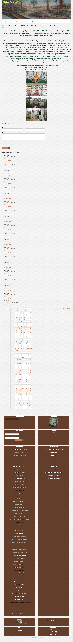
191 (16, 384)
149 (26, 365)
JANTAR (19, 548)
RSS (41, 638)
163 (23, 371)
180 (30, 378)
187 (20, 382)
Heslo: (19, 437)
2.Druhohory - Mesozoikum (19, 479)
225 (30, 398)
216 (17, 396)
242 (20, 407)
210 (30, 391)
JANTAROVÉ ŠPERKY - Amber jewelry (19, 556)
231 (16, 402)
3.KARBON (53, 459)
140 (30, 360)
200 (30, 387)
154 (26, 367)
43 (24, 322)
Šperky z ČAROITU (19, 606)
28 (16, 318)
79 (24, 336)
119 (26, 351)
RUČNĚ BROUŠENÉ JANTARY (19, 551)
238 (23, 404)
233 (23, 402)
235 (30, 402)
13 (25, 311)
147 (20, 365)
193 (23, 384)
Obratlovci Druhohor (19, 485)
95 (19, 342)
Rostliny (19, 500)
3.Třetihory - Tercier (19, 494)
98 (27, 342)
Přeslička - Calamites (19, 465)
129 (26, 356)
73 (24, 334)
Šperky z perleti (19, 612)
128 (23, 356)
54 (22, 327)
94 (16, 342)
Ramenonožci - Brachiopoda (19, 488)
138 (23, 360)
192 (20, 384)
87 (30, 338)
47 (19, 325)
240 (30, 404)
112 (21, 349)
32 (27, 318)
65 (19, 331)
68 (27, 331)
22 (16, 316)
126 (17, 356)
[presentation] (36, 145)
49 (24, 325)
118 (23, 351)
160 (30, 369)
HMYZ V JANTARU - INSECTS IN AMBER (53, 474)
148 (23, 365)
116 (17, 351)
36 (22, 320)
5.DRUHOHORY (53, 465)
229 (27, 400)
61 (24, 329)
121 (16, 353)
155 (30, 367)
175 (29, 376)
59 (19, 329)
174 (26, 376)
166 (17, 373)
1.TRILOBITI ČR (53, 453)
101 (20, 345)
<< (47, 621)
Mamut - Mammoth (19, 514)
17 (19, 314)
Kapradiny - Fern (19, 453)
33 (30, 318)
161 (16, 371)
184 (26, 380)
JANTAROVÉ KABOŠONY (19, 559)
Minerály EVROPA (19, 597)
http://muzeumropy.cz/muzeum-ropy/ (36, 69)
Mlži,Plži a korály (19, 497)
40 (16, 322)
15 (31, 311)
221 (16, 398)
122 (20, 353)
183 (23, 380)
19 (24, 314)
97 (24, 342)
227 (20, 400)
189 (26, 382)
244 (27, 407)
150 (30, 365)
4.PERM (53, 462)
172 (20, 376)
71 (19, 334)
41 (19, 322)
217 (20, 396)
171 (17, 376)
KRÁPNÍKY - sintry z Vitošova (19, 594)
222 (20, 398)
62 (27, 329)
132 (20, 358)
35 (19, 320)
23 (19, 316)
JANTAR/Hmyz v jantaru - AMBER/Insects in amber (19, 544)
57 (30, 327)
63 (30, 329)
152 (20, 367)
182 (20, 380)
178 (23, 378)
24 (22, 316)
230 (30, 400)
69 (30, 331)
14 (28, 311)
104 (30, 345)
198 (23, 387)
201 (16, 389)
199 (26, 387)
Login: (19, 434)
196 (17, 387)
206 (16, 391)
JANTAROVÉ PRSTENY (19, 577)
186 (17, 382)
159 (26, 369)
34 (16, 320)
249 (27, 409)
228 (23, 400)
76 (16, 336)
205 (30, 389)
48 (22, 325)
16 (16, 314)
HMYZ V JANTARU (19, 535)
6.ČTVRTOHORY (54, 468)
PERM (19, 459)
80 (27, 336)
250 (30, 409)
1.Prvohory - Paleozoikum (19, 468)
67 (24, 331)
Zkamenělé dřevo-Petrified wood (19, 615)
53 (19, 327)
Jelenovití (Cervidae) (19, 508)
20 (27, 314)
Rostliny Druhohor (19, 491)
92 (27, 340)
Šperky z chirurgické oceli (19, 609)
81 (30, 336)
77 (19, 336)
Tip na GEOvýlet (11, 21)
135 (30, 358)
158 (23, 369)
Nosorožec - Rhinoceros (19, 517)
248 (23, 409)
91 (24, 340)
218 (23, 396)
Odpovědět (8, 161)
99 (30, 342)
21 (30, 314)
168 (23, 373)
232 (20, 402)
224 (27, 398)
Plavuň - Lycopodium (19, 462)
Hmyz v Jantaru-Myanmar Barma (19, 540)
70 (16, 334)
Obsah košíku (53, 436)
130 (30, 356)
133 (23, 358)
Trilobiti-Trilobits (19, 476)
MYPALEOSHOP (10, 2)
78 (21, 336)
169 (26, 373)
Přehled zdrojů (19, 631)
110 (15, 349)
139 (26, 360)
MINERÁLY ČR (19, 588)
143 (23, 362)
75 (30, 334)
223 (23, 398)
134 (26, 358)
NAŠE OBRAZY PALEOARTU (53, 479)
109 (30, 347)
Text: (3, 132)
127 (20, 356)
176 (17, 378)
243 (23, 407)
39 (30, 320)
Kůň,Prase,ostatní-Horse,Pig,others (19, 511)
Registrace (19, 443)
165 (30, 371)
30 (22, 318)
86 (27, 338)
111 (18, 349)
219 (26, 396)
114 (28, 349)
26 (27, 316)
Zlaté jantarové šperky (19, 580)
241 (16, 407)
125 (30, 353)
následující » (66, 309)
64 (16, 331)
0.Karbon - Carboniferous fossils (19, 450)
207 (20, 391)
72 (21, 334)
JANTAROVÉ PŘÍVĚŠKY (19, 574)
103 (26, 345)
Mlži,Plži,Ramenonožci (19, 474)
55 (24, 327)
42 (21, 322)
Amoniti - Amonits (19, 482)
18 (21, 314)
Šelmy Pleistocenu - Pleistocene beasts (19, 520)
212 (20, 393)
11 (20, 311)
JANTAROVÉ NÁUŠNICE (19, 571)
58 (16, 329)
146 (17, 365)
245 (30, 407)
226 (16, 400)
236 (16, 404)
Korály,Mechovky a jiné (19, 471)
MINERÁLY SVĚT (19, 600)
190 (30, 382)
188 (23, 382)
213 (23, 393)
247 (20, 409)
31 (24, 318)
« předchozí (5, 309)
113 (25, 349)
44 (27, 322)
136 (17, 360)
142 (20, 362)
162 (20, 371)
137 (20, 360)
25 (24, 316)
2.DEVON (53, 456)
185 (30, 380)
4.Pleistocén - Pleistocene (19, 503)
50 (27, 325)
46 (16, 325)
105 (17, 347)
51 (30, 325)
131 (16, 358)
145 (30, 362)
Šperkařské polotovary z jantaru (19, 554)
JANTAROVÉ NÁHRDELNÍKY (19, 565)
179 (26, 378)
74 (27, 334)
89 (19, 340)
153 (23, 367)
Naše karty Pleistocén (53, 476)
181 (16, 380)
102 (23, 345)
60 (22, 329)
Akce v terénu (53, 471)
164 (26, 371)
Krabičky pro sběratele (19, 583)
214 (26, 393)
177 (20, 378)
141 (16, 362)
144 (26, 362)
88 (16, 340)
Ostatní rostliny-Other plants (19, 456)
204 (27, 389)
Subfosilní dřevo (19, 523)
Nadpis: (26, 127)
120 (29, 351)
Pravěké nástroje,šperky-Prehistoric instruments (19, 603)
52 (16, 327)
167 (20, 373)
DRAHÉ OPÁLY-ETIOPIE (19, 526)
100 (17, 345)
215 (30, 393)
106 (20, 347)
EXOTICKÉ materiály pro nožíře (19, 529)
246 (16, 409)
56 (27, 327)
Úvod (5, 21)
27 (30, 316)
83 (19, 338)
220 (30, 396)
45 (30, 322)
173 (23, 376)
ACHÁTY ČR (19, 591)
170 (30, 373)
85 (24, 338)
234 (27, 402)
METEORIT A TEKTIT (19, 586)
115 (31, 349)
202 (20, 389)
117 (20, 351)
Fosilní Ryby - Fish (19, 532)
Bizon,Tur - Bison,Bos (19, 506)
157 (20, 369)
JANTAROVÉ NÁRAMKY (19, 568)
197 (20, 387)
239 (27, 404)
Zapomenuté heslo (19, 444)
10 (17, 311)
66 (22, 331)
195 (30, 384)
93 (30, 340)
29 (19, 318)
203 (23, 389)
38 (27, 320)
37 (24, 320)
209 (27, 391)
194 (26, 384)
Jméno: (4, 127)
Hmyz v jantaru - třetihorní (19, 537)
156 (17, 369)
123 (23, 353)
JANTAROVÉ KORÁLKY (19, 562)
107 (23, 347)
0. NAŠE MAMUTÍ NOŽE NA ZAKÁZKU (54, 450)
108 (26, 347)
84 (22, 338)
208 (23, 391)
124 (26, 353)
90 (22, 340)
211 (16, 393)
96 (22, 342)
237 (20, 404)
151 (16, 367)
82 (16, 338)
